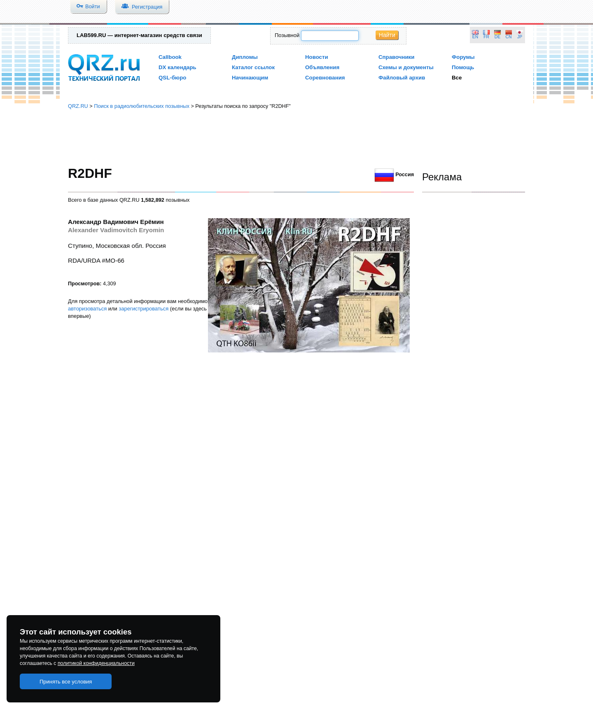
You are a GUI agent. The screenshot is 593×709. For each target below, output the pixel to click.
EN (475, 37)
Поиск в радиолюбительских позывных (141, 106)
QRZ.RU (78, 106)
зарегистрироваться (143, 309)
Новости (316, 57)
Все (457, 78)
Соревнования (325, 78)
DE (497, 37)
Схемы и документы (406, 67)
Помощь (463, 67)
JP (519, 37)
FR (486, 37)
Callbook (170, 57)
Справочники (396, 57)
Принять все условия (66, 682)
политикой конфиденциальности (96, 663)
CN (509, 37)
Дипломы (245, 57)
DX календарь (177, 67)
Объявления (322, 67)
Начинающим (250, 78)
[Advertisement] (296, 137)
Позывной (287, 35)
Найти (387, 35)
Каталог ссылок (253, 67)
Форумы (463, 57)
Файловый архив (401, 78)
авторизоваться (87, 309)
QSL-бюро (172, 78)
